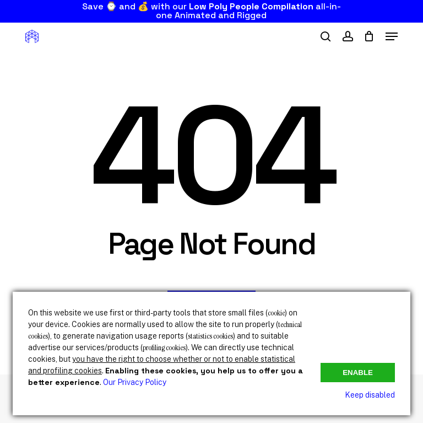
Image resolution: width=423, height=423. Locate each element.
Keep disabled (370, 394)
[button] (392, 36)
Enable (358, 372)
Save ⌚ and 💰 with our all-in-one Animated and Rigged (211, 11)
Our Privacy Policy (134, 382)
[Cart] (369, 36)
